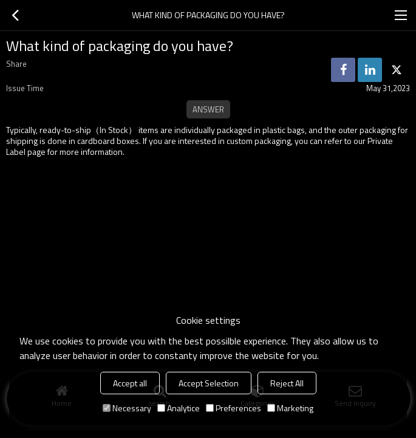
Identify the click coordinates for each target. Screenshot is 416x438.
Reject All (287, 383)
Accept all (130, 383)
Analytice (178, 408)
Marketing (290, 408)
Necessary (127, 408)
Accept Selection (209, 383)
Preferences (233, 408)
